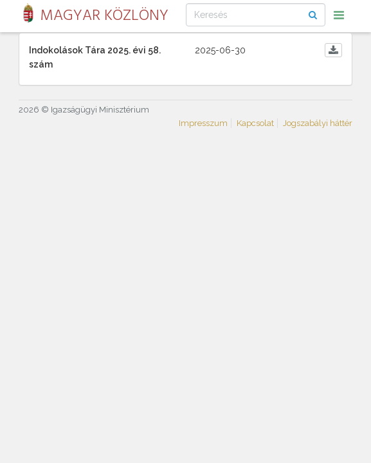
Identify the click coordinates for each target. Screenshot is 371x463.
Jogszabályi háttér (317, 123)
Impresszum (203, 123)
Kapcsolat (255, 123)
